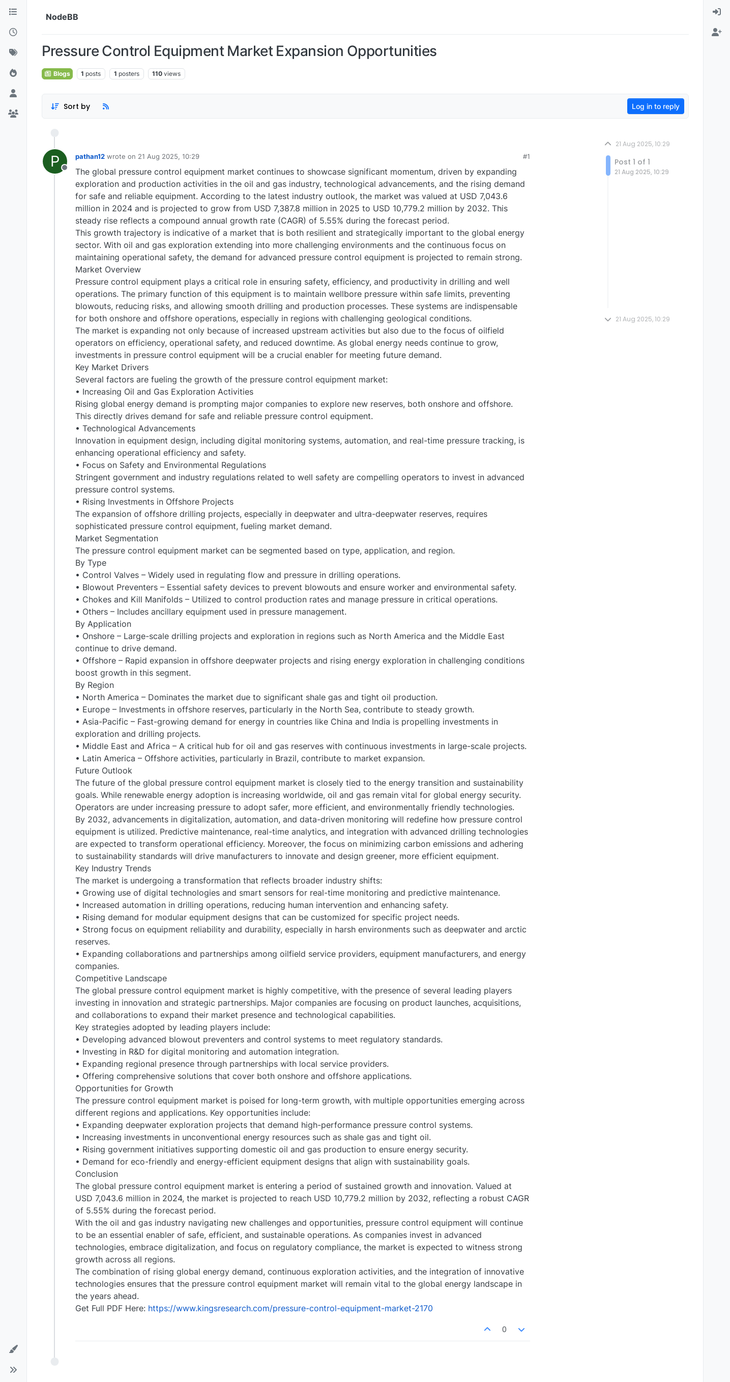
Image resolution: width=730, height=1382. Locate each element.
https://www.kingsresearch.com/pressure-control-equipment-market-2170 (290, 1308)
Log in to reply (656, 106)
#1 (526, 156)
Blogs (57, 73)
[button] (13, 1349)
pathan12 (90, 156)
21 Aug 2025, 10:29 (168, 156)
